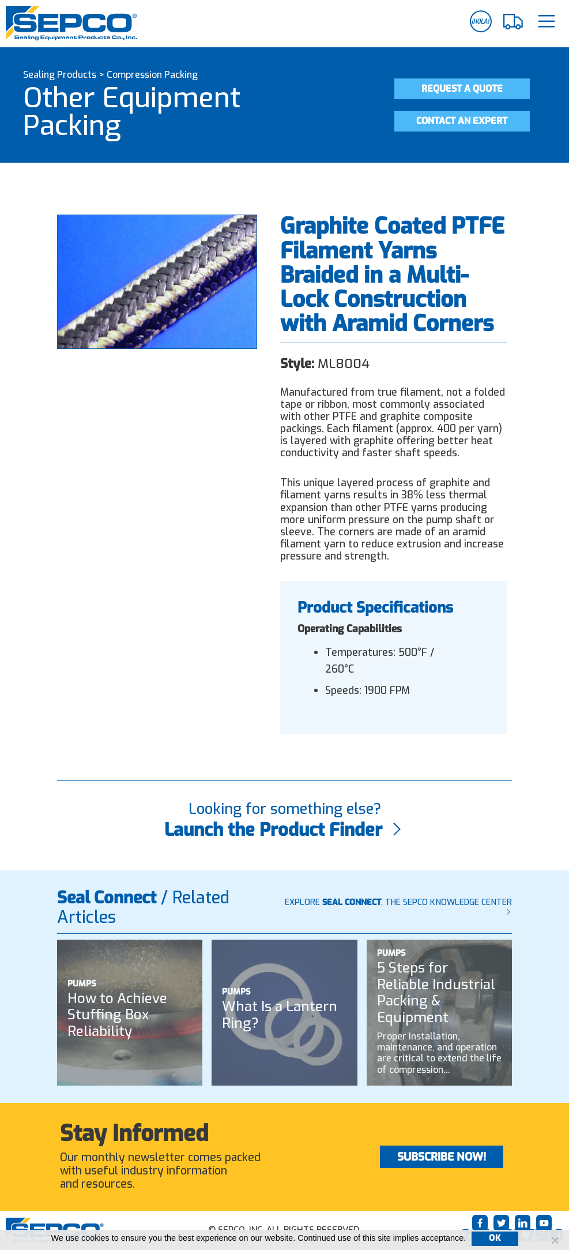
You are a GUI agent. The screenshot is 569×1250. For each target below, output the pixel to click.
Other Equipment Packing (131, 112)
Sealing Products (59, 75)
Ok (494, 1238)
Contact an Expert (461, 121)
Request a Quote (462, 88)
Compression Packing (152, 75)
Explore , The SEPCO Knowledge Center (398, 907)
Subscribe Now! (441, 1157)
